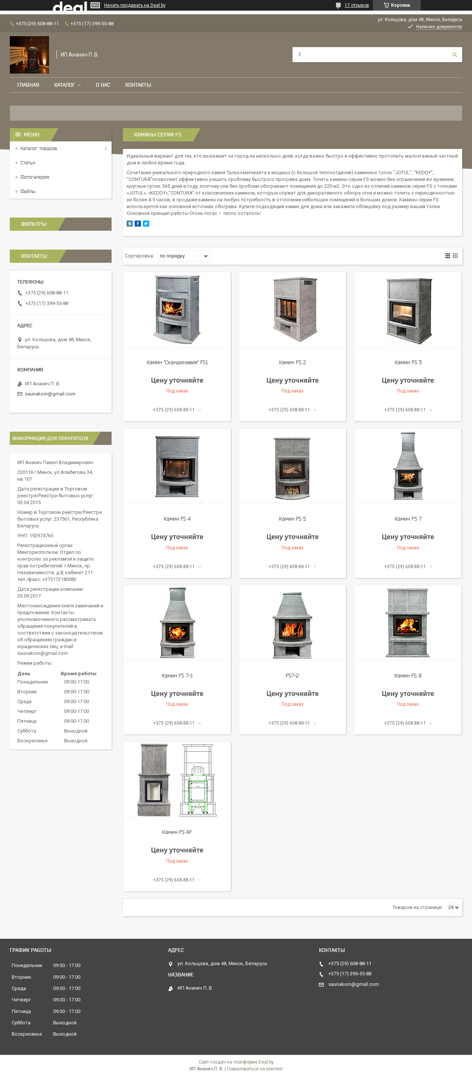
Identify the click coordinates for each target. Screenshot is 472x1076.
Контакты (138, 85)
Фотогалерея (34, 177)
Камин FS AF (177, 832)
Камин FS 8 (407, 676)
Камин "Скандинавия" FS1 (177, 362)
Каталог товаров (38, 148)
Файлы (27, 191)
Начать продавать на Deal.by (135, 5)
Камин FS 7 (408, 519)
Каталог (64, 85)
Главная (28, 85)
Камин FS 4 (177, 519)
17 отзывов (357, 5)
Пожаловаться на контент (255, 1068)
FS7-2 (292, 676)
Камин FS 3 (408, 362)
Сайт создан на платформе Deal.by (236, 1062)
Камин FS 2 (292, 362)
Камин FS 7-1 (177, 676)
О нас (103, 85)
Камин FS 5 (292, 519)
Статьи (27, 163)
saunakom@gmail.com (50, 394)
